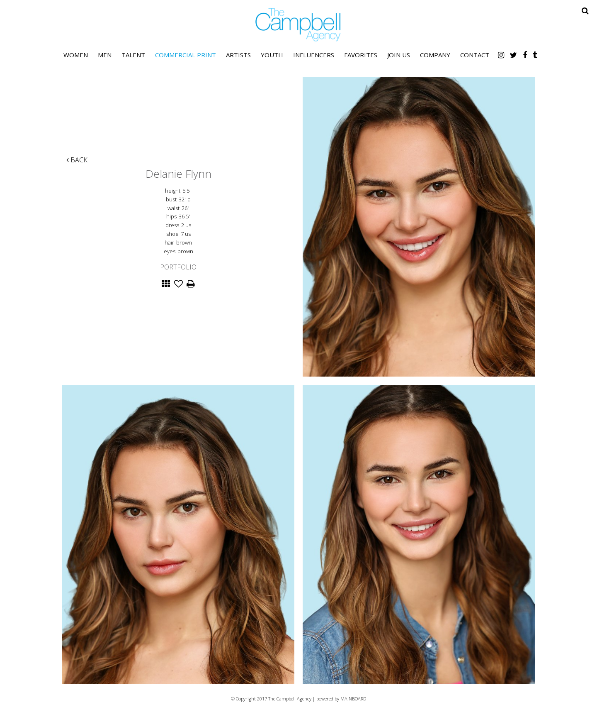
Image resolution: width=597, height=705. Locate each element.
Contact (474, 55)
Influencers (313, 55)
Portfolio (178, 267)
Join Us (398, 55)
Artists (238, 55)
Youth (272, 55)
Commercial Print (185, 55)
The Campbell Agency (298, 24)
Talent (133, 55)
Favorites (360, 55)
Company (435, 55)
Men (105, 55)
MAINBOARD (353, 698)
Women (75, 55)
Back (76, 159)
